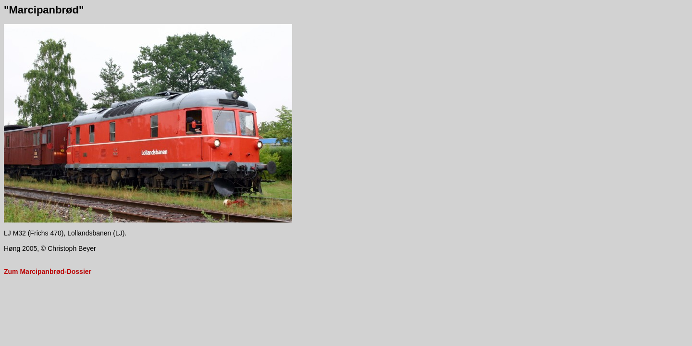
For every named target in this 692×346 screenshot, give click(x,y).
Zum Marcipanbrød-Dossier (47, 271)
